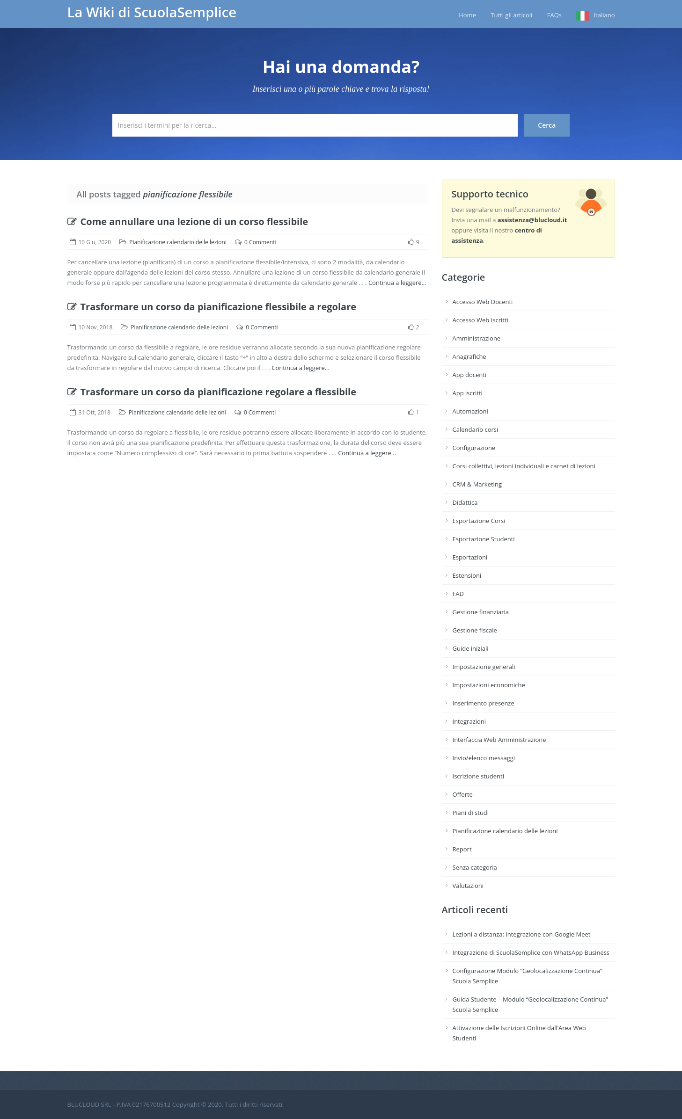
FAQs (554, 15)
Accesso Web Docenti (483, 302)
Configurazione (474, 447)
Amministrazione (477, 338)
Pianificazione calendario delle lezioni (178, 242)
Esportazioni (470, 557)
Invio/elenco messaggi (484, 758)
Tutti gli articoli (511, 15)
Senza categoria (475, 867)
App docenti (470, 375)
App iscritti (468, 393)
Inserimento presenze (483, 703)
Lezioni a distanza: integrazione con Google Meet (522, 934)
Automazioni (470, 411)
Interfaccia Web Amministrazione (499, 739)
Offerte (463, 794)
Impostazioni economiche (489, 685)
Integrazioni (469, 721)
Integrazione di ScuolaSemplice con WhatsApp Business (531, 952)
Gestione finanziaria (481, 612)
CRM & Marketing (477, 484)
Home (467, 15)
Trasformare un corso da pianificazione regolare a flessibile (212, 391)
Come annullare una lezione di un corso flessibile (187, 221)
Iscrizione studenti (478, 776)
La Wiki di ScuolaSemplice (152, 12)
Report (462, 849)
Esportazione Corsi (479, 520)
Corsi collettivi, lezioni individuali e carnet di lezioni (524, 466)
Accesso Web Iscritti (480, 320)
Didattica (465, 502)
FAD (458, 593)
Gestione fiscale (475, 630)
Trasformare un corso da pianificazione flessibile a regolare (212, 306)
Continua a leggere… (397, 282)
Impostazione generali (484, 666)
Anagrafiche (469, 356)
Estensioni (467, 575)
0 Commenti (260, 242)
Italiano (604, 15)
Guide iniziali (471, 648)
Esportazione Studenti (484, 539)
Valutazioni (468, 885)
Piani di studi (471, 812)
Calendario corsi (476, 429)
